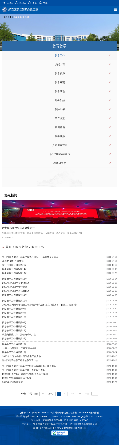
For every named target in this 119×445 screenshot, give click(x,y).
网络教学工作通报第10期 (14, 295)
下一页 (72, 394)
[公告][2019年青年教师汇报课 (17, 378)
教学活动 (60, 91)
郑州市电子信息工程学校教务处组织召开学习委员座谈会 (30, 257)
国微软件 (94, 412)
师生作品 (60, 100)
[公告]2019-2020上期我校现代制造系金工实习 (25, 374)
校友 (34, 2)
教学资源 (60, 73)
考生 (45, 2)
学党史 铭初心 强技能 (13, 261)
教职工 (22, 2)
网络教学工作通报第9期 (14, 308)
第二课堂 (60, 118)
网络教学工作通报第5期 (14, 326)
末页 (87, 394)
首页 (9, 247)
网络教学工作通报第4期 (14, 330)
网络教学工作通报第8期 (14, 312)
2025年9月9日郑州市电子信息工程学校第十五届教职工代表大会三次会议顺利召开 (42, 233)
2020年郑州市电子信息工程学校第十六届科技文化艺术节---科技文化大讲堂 (39, 304)
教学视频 (60, 136)
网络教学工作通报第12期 (14, 279)
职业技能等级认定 (60, 154)
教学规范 (60, 82)
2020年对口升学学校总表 (14, 287)
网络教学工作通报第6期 (14, 322)
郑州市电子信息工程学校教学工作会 (20, 360)
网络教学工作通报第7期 (14, 316)
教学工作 (60, 55)
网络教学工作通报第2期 (14, 344)
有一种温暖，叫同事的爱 (14, 265)
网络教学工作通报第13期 (14, 273)
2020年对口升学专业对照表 (16, 283)
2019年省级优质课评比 (13, 382)
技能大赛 (60, 64)
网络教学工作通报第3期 (14, 338)
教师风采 (60, 109)
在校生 (9, 2)
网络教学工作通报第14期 (14, 269)
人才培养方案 (59, 145)
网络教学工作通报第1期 (14, 352)
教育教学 (21, 247)
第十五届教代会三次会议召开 (18, 227)
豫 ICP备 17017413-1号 (44, 428)
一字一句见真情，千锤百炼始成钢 (19, 348)
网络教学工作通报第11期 (14, 300)
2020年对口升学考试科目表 (16, 291)
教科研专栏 (59, 163)
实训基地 (60, 127)
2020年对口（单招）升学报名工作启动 (21, 356)
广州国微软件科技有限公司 (83, 424)
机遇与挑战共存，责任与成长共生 (19, 334)
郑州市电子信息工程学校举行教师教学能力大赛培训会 (29, 366)
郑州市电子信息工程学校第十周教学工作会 (23, 370)
